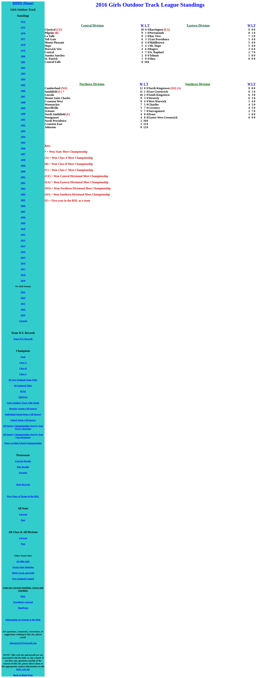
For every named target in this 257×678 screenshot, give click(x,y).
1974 (23, 21)
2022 (23, 297)
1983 (23, 73)
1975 (23, 27)
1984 (23, 79)
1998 (23, 159)
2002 (23, 182)
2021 (23, 292)
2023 (23, 303)
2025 (23, 315)
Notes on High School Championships (23, 443)
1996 (23, 148)
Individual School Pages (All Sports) (23, 414)
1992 (23, 125)
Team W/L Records (23, 338)
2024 (23, 309)
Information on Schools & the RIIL (23, 619)
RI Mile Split (23, 561)
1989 (23, 108)
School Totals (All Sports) (23, 420)
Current (23, 320)
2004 (23, 194)
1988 (23, 102)
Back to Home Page (23, 675)
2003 (23, 188)
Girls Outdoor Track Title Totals (23, 402)
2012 (23, 240)
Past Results (23, 466)
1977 (23, 39)
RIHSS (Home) (23, 3)
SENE (23, 391)
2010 (23, 228)
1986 (23, 90)
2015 (23, 257)
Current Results (23, 461)
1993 (23, 131)
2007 (23, 211)
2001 (23, 177)
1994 (23, 136)
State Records (23, 484)
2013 (23, 246)
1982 (23, 67)
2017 (23, 269)
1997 (23, 154)
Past (23, 520)
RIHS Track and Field (23, 573)
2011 (23, 234)
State (23, 356)
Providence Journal (23, 602)
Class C (23, 374)
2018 (23, 274)
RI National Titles (23, 385)
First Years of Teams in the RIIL (23, 496)
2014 (23, 251)
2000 (23, 171)
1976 (23, 33)
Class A (23, 362)
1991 (23, 119)
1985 (23, 85)
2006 (23, 205)
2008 (23, 217)
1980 (23, 56)
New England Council (23, 578)
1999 (23, 165)
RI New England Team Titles (23, 379)
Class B (23, 368)
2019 (23, 280)
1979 (23, 50)
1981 (23, 62)
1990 (23, 113)
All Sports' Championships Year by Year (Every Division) (23, 427)
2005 (23, 200)
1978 (23, 44)
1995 (23, 142)
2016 (23, 263)
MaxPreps (23, 607)
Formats (23, 472)
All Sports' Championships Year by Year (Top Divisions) (23, 436)
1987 (23, 96)
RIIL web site (23, 669)
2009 (23, 223)
